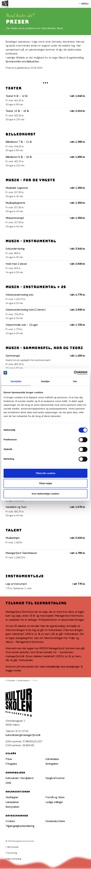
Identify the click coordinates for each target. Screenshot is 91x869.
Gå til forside (12, 847)
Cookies (10, 821)
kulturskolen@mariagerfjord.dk (23, 735)
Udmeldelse (52, 759)
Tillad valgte (45, 483)
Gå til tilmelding (13, 859)
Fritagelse (11, 763)
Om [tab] (75, 381)
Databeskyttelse (55, 821)
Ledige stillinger (54, 802)
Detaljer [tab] (45, 381)
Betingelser (52, 763)
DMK (8, 783)
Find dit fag (11, 853)
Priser (9, 759)
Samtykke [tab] (16, 381)
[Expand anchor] (45, 83)
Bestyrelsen (12, 806)
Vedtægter (12, 797)
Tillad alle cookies (45, 473)
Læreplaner (12, 802)
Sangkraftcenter (55, 778)
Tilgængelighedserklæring (20, 826)
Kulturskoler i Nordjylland (19, 778)
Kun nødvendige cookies (45, 493)
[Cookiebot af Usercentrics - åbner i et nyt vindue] (73, 373)
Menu (84, 3)
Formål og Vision (55, 797)
